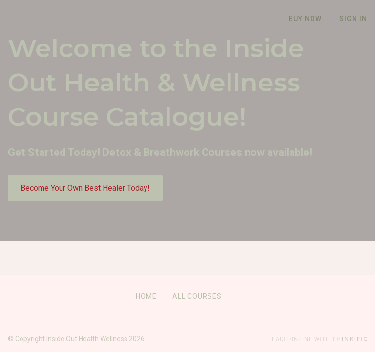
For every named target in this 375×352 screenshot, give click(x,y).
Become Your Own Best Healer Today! (85, 220)
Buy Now (305, 18)
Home (146, 296)
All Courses (197, 296)
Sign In (353, 18)
